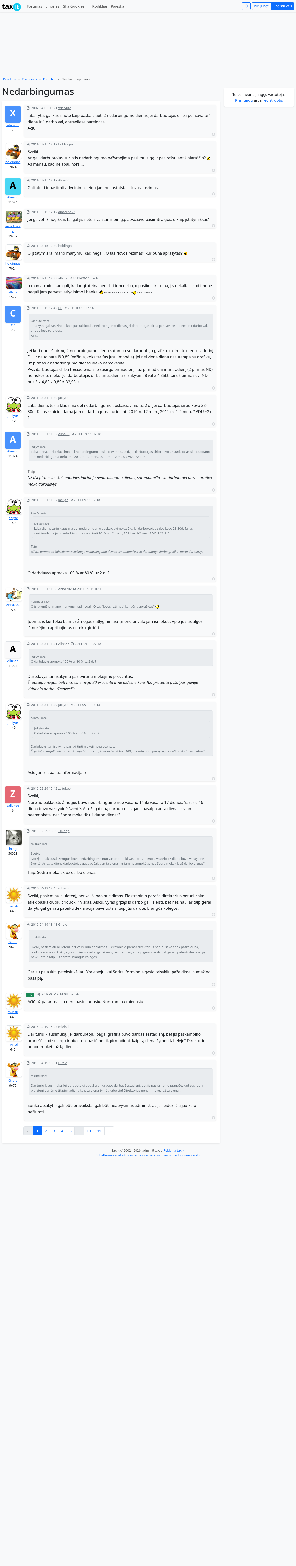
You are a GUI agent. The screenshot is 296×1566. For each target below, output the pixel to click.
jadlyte (13, 415)
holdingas (13, 162)
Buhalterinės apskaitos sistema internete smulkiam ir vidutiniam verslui (147, 1155)
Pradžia (9, 79)
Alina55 (12, 197)
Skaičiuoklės (74, 6)
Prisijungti (261, 6)
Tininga (12, 848)
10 (89, 1130)
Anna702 (13, 604)
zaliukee (13, 805)
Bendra (49, 79)
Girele (12, 942)
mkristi (13, 906)
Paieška (117, 6)
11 (99, 1130)
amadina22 (12, 228)
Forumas (34, 6)
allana (12, 292)
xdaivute (12, 125)
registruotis (273, 100)
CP (13, 325)
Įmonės (52, 6)
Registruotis (282, 6)
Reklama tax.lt (173, 1150)
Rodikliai (99, 6)
